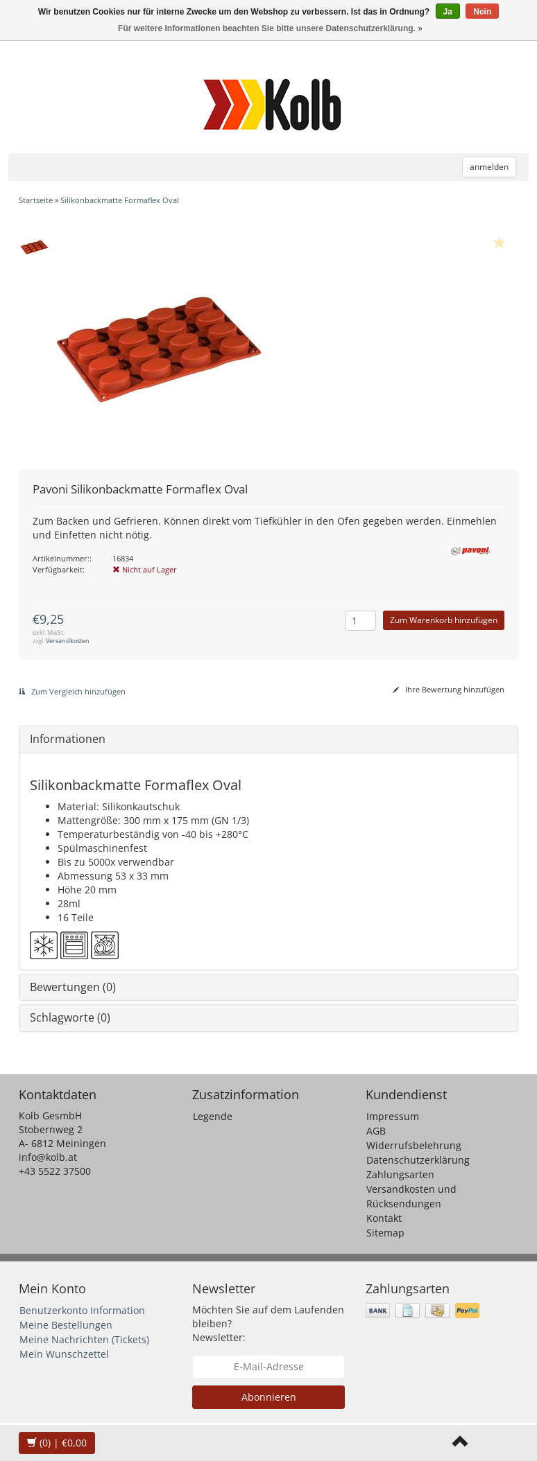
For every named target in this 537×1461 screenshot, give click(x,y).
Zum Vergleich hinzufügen (72, 691)
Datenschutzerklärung (418, 1159)
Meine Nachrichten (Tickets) (84, 1339)
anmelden (489, 167)
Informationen (67, 738)
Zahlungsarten (400, 1174)
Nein (482, 12)
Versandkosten (68, 640)
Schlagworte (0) (70, 1017)
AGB (376, 1130)
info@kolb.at (48, 1157)
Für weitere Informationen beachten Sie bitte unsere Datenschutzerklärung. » (270, 28)
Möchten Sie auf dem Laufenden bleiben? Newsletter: (268, 1323)
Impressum (392, 1116)
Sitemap (385, 1232)
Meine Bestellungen (65, 1324)
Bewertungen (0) (73, 987)
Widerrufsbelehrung (413, 1145)
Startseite (36, 200)
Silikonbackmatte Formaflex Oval (119, 200)
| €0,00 (57, 1442)
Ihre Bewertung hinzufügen (448, 689)
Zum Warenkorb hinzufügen (443, 620)
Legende (212, 1116)
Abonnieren (268, 1396)
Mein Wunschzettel (64, 1354)
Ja (447, 12)
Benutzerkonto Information (82, 1310)
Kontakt (384, 1218)
